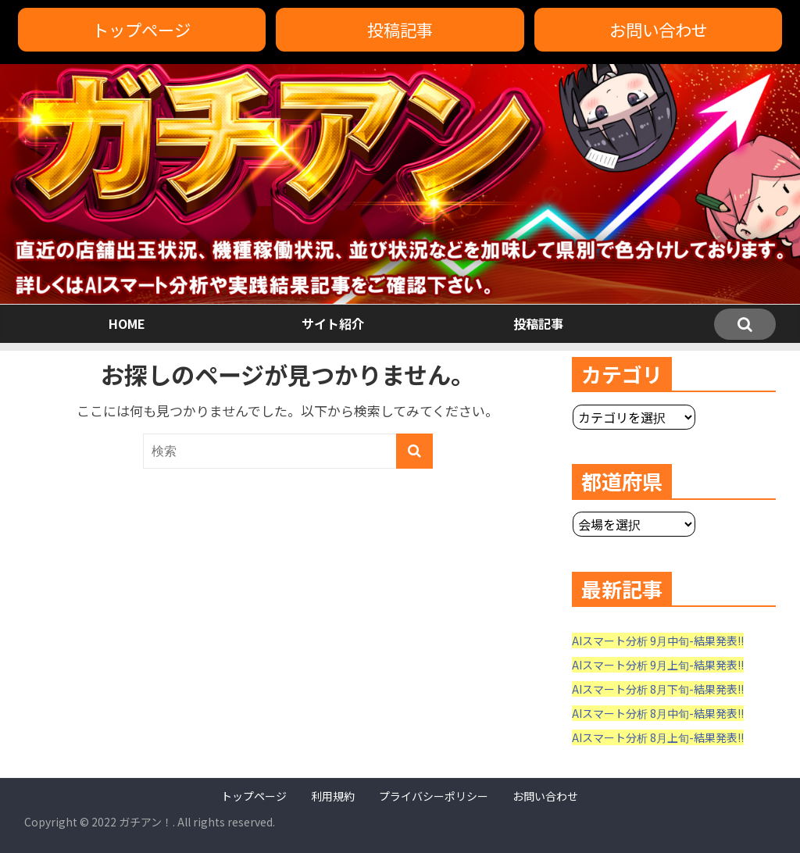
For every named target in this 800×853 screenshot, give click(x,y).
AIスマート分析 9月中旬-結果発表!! (658, 640)
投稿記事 (400, 29)
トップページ (141, 29)
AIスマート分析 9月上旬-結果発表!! (658, 665)
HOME (127, 323)
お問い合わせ (658, 29)
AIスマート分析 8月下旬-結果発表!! (658, 689)
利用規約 (333, 796)
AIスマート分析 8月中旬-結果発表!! (658, 713)
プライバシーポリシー (433, 796)
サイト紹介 (333, 323)
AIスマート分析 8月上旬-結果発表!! (658, 737)
